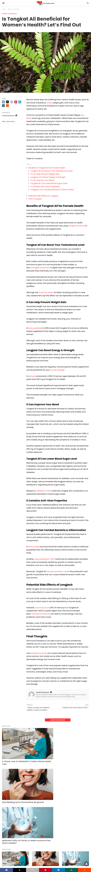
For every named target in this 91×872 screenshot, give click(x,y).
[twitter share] (7, 102)
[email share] (11, 102)
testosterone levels (39, 653)
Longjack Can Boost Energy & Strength (47, 177)
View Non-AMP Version (58, 862)
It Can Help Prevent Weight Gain (45, 174)
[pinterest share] (15, 102)
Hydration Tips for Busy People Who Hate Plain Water (44, 826)
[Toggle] (30, 164)
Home (3, 9)
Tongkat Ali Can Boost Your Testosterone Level (51, 171)
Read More (10, 794)
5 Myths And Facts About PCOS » (75, 707)
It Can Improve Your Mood (42, 180)
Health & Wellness (13, 9)
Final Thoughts (35, 199)
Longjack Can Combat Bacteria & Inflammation (52, 189)
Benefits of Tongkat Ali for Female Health (46, 167)
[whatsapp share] (3, 105)
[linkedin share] (19, 102)
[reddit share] (7, 105)
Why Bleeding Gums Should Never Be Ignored (45, 748)
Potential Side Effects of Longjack (43, 196)
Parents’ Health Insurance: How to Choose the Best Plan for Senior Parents (75, 826)
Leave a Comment (58, 720)
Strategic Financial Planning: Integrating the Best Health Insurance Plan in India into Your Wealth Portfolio (14, 828)
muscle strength (57, 370)
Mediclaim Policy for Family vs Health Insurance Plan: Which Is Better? (74, 749)
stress (49, 102)
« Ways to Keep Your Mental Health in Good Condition (38, 708)
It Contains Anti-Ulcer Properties (45, 186)
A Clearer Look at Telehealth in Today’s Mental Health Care (15, 749)
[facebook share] (3, 102)
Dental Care (36, 777)
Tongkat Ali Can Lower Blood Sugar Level (48, 183)
